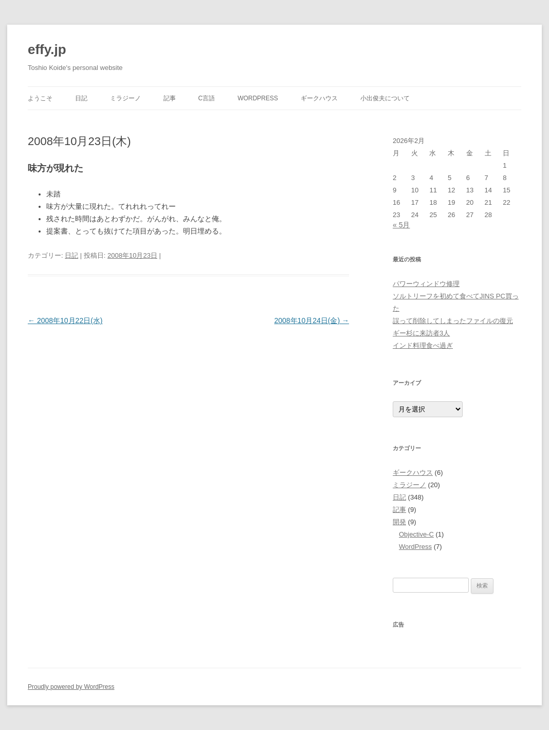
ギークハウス (319, 98)
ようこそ (40, 98)
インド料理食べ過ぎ (423, 345)
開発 (399, 522)
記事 (169, 98)
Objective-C (416, 534)
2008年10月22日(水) (65, 320)
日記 (81, 98)
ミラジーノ (125, 98)
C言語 (206, 98)
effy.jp (47, 49)
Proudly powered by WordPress (71, 686)
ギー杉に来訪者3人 (421, 333)
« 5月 (401, 225)
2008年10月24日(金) (311, 320)
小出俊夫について (385, 98)
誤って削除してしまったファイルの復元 (453, 321)
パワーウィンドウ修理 (426, 284)
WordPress (257, 98)
